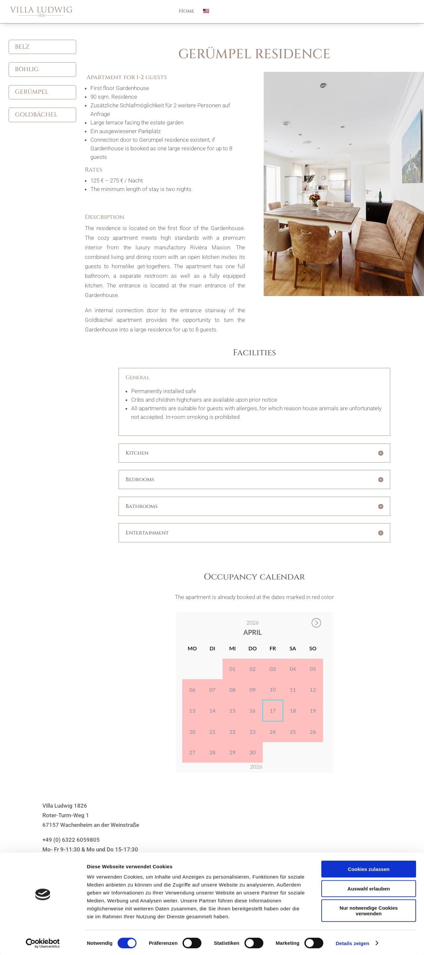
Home (186, 12)
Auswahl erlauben (368, 887)
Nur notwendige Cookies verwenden (369, 909)
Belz (22, 47)
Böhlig (27, 69)
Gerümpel (31, 92)
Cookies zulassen (369, 868)
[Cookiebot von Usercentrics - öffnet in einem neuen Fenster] (43, 942)
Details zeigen (352, 942)
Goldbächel (36, 115)
